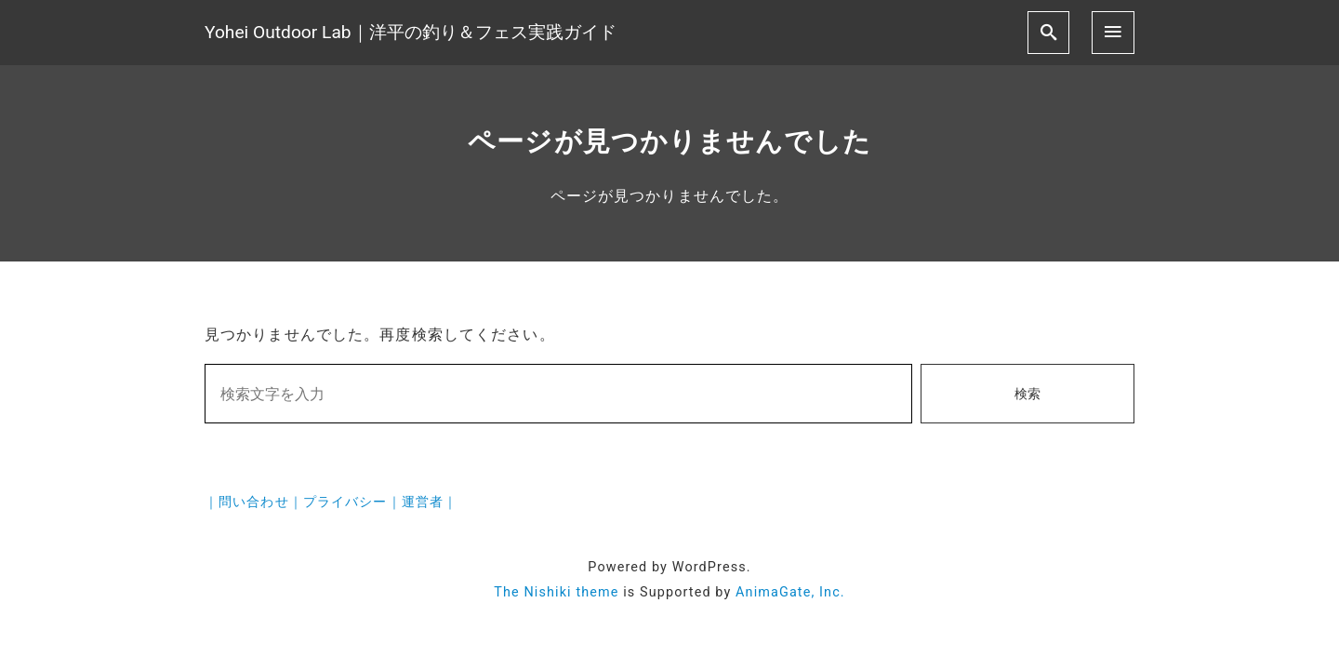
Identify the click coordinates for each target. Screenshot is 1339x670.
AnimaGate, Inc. (790, 592)
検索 (1027, 394)
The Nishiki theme (556, 592)
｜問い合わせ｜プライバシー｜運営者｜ (331, 502)
